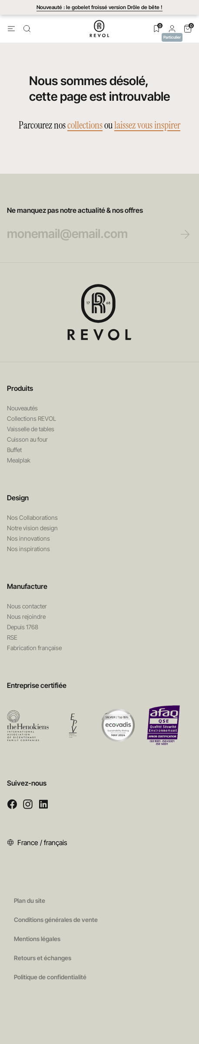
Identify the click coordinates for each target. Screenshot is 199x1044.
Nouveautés (22, 408)
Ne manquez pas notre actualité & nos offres (90, 223)
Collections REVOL (31, 418)
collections (85, 125)
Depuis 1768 (22, 627)
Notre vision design (32, 528)
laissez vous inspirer (147, 125)
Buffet (14, 449)
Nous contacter (27, 606)
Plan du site (29, 900)
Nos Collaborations (32, 517)
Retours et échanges (42, 957)
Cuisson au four (27, 439)
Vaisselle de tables (30, 429)
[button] (172, 28)
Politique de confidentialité (50, 977)
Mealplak (18, 460)
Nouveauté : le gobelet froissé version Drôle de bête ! (99, 7)
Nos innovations (28, 538)
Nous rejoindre (26, 616)
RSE (12, 637)
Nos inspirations (28, 548)
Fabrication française (34, 647)
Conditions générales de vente (56, 919)
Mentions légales (37, 938)
